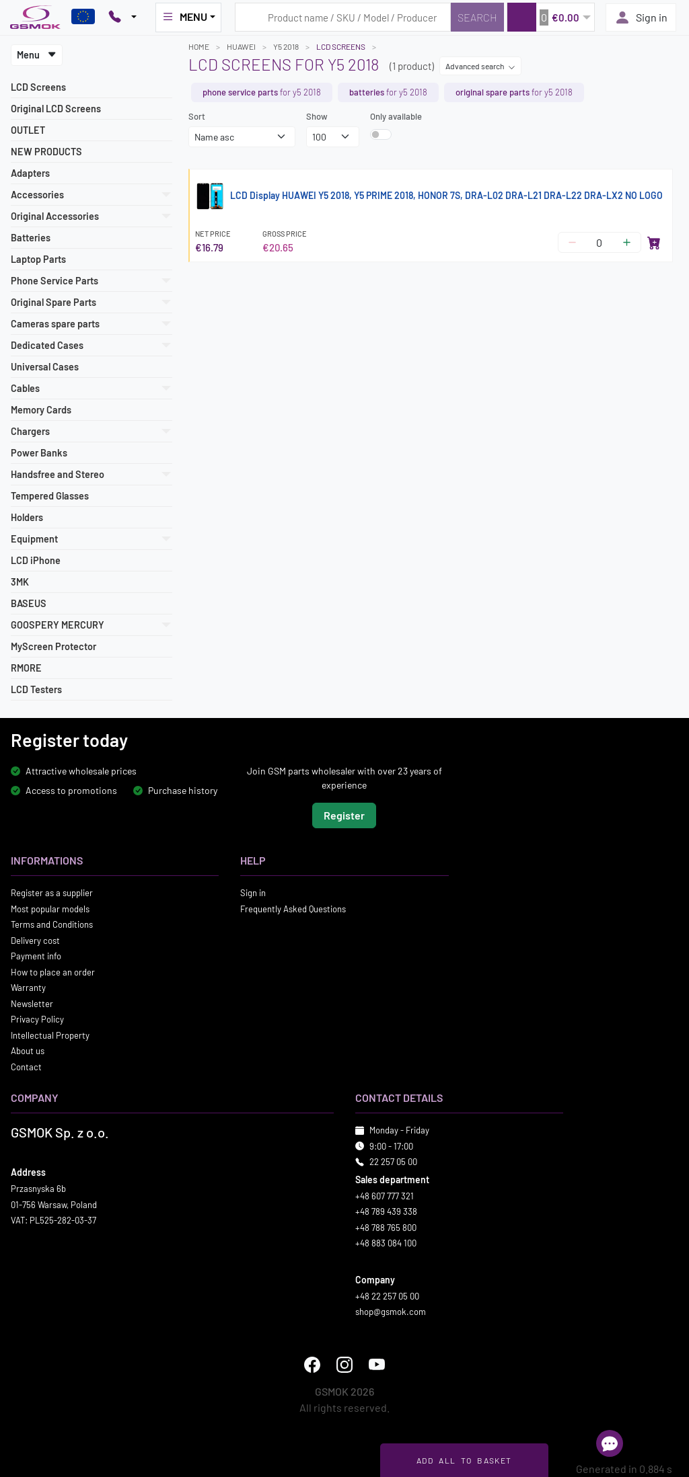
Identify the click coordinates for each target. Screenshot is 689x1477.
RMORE (26, 668)
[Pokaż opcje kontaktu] (122, 17)
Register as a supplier (52, 892)
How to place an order (53, 971)
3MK (20, 582)
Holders (27, 517)
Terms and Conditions (52, 924)
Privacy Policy (37, 1019)
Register (344, 815)
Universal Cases (45, 366)
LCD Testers (36, 689)
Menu (37, 55)
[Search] (477, 17)
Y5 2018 (286, 46)
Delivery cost (35, 939)
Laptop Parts (38, 259)
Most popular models (50, 908)
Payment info (36, 956)
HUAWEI (241, 46)
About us (27, 1050)
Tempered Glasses (50, 496)
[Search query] (343, 17)
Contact (26, 1066)
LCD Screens (38, 87)
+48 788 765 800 (385, 1227)
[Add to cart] (654, 242)
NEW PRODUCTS (46, 151)
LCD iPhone (36, 560)
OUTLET (28, 130)
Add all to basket (463, 1460)
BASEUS (28, 603)
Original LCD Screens (56, 108)
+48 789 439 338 (386, 1211)
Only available (396, 116)
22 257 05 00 (393, 1161)
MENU (184, 17)
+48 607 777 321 (384, 1195)
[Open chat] (609, 1443)
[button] (551, 17)
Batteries (30, 237)
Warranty (28, 987)
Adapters (30, 173)
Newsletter (32, 1003)
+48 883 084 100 (385, 1243)
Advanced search (480, 66)
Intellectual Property (50, 1034)
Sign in (640, 17)
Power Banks (39, 452)
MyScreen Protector (53, 646)
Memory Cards (41, 409)
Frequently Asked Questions (293, 908)
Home (198, 46)
